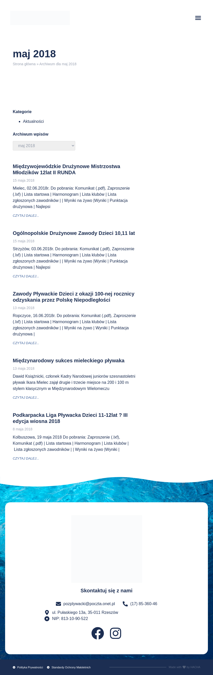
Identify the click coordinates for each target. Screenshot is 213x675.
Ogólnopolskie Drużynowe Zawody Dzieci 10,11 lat (74, 233)
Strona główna (24, 64)
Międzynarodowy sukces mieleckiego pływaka (68, 360)
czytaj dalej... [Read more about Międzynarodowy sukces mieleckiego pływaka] (26, 397)
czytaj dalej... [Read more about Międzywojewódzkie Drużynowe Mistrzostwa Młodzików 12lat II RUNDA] (26, 215)
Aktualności (33, 121)
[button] (198, 18)
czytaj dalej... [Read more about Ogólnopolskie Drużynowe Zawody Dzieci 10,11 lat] (26, 276)
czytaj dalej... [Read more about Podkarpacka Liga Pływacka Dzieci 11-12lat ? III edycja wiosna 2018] (26, 458)
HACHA (195, 667)
